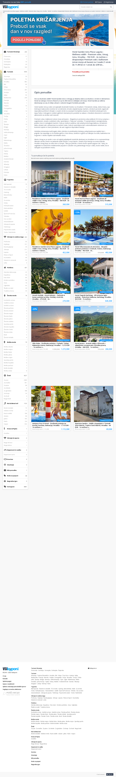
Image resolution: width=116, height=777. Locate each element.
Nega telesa (43, 744)
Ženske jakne (53, 714)
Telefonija (55, 693)
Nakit (73, 689)
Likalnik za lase (56, 712)
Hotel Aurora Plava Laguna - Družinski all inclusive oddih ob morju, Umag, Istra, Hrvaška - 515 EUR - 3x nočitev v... (93, 200)
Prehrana (34, 698)
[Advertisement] (15, 524)
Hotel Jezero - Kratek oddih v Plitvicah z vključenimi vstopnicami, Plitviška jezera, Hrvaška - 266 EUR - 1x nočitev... (90, 345)
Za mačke (39, 728)
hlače (68, 734)
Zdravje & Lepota (13, 438)
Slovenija (33, 675)
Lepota (60, 698)
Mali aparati (34, 689)
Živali (9, 375)
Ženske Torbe (45, 716)
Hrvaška (52, 675)
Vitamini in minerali (36, 700)
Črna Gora (65, 675)
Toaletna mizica (45, 707)
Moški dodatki (54, 723)
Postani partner (86, 2)
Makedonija (71, 679)
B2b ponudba (12, 470)
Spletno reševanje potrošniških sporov (14, 686)
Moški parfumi (45, 723)
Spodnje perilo (71, 714)
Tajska (47, 682)
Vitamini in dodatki (44, 689)
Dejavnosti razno (36, 749)
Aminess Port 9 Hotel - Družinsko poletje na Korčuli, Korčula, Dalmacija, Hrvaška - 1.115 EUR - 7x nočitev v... (51, 425)
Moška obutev (35, 721)
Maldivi (56, 682)
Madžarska (34, 677)
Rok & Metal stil (12, 403)
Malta (77, 679)
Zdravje (55, 698)
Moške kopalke (35, 723)
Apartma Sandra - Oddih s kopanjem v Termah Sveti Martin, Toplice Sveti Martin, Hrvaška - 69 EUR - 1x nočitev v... (93, 425)
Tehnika (73, 691)
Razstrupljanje (48, 698)
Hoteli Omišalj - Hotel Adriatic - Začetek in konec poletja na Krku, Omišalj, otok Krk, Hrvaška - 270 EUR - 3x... (48, 297)
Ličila (44, 700)
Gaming (60, 689)
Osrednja (41, 670)
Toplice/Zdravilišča (43, 675)
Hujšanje (40, 698)
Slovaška (69, 677)
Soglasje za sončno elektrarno (12, 689)
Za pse (33, 728)
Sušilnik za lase (46, 712)
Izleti (32, 679)
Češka (79, 677)
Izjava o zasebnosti (8, 684)
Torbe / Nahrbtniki (76, 693)
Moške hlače (53, 721)
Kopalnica (46, 705)
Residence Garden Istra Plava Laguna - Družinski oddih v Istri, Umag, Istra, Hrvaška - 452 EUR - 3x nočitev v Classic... (50, 249)
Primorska (34, 670)
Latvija (39, 684)
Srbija (60, 675)
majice (73, 734)
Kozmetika (76, 698)
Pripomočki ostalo (64, 693)
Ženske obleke (62, 714)
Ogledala (74, 705)
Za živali (71, 728)
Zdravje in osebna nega (15, 237)
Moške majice (44, 721)
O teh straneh (101, 774)
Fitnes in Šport (67, 698)
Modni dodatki (35, 734)
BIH (56, 675)
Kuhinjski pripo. (40, 691)
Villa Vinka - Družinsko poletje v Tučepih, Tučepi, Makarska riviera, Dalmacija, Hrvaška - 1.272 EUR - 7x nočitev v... (50, 345)
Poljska (52, 677)
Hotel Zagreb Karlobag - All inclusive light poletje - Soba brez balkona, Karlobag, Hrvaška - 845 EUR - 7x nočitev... (93, 297)
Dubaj (51, 682)
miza (69, 705)
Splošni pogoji (7, 681)
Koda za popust (12, 476)
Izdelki (56, 691)
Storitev (10, 459)
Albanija (76, 682)
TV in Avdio (54, 689)
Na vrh (109, 774)
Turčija (75, 677)
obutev (60, 734)
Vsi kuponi (10, 487)
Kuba (48, 684)
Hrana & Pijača (12, 429)
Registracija (108, 2)
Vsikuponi (14, 672)
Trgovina (10, 180)
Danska (71, 682)
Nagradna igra (12, 481)
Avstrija (71, 675)
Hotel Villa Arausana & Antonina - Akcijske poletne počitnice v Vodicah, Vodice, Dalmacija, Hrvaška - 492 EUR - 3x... (93, 249)
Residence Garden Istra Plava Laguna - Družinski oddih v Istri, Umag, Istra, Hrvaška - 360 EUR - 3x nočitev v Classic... (50, 200)
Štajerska (61, 670)
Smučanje (10, 465)
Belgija (42, 679)
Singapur (33, 684)
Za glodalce (58, 728)
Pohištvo (10, 268)
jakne (64, 734)
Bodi (60, 716)
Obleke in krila (45, 734)
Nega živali (78, 728)
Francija (41, 677)
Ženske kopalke (35, 716)
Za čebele (51, 728)
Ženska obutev (75, 712)
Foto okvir (53, 705)
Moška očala (63, 723)
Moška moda (11, 342)
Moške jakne (61, 721)
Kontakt (5, 679)
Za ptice (45, 728)
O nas (4, 676)
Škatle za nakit (35, 707)
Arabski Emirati (63, 682)
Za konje (65, 728)
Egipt (65, 679)
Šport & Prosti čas (64, 691)
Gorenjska (48, 670)
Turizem (10, 72)
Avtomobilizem (35, 693)
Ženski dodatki (67, 716)
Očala (33, 691)
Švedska (33, 682)
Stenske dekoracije (36, 705)
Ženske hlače (44, 714)
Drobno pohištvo (62, 705)
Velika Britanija (55, 679)
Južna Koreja (40, 682)
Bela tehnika (67, 689)
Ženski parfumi (65, 712)
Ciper (61, 679)
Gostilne (33, 739)
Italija (76, 675)
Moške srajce (70, 721)
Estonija (44, 684)
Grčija (64, 677)
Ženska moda (11, 295)
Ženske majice (35, 714)
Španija (37, 679)
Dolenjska (54, 670)
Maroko (46, 677)
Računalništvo (50, 691)
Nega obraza (35, 744)
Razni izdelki (53, 734)
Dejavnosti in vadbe (14, 450)
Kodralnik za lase (36, 712)
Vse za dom (79, 691)
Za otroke (79, 689)
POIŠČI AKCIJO (13, 692)
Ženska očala (54, 716)
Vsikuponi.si (92, 668)
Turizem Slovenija (13, 52)
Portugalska (58, 677)
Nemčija (47, 679)
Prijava (98, 2)
